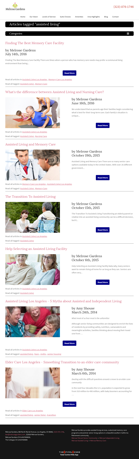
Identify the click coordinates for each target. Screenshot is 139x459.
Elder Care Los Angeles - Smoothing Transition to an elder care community (62, 362)
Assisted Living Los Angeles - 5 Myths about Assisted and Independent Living (63, 301)
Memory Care (41, 83)
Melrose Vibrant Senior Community (84, 438)
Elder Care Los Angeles (32, 410)
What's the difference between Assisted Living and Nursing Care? (54, 92)
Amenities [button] (79, 16)
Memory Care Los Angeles (60, 79)
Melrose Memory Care (98, 440)
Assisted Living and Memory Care (30, 144)
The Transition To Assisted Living (30, 197)
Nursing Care (41, 136)
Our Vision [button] (34, 16)
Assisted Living (27, 83)
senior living (40, 415)
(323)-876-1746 (123, 7)
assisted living (26, 354)
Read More (69, 73)
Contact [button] (115, 16)
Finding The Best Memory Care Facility (34, 43)
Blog (106, 16)
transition (51, 415)
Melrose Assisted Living (80, 440)
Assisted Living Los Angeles (34, 79)
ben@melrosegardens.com (15, 434)
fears (36, 354)
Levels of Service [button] (49, 16)
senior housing (54, 354)
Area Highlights (94, 16)
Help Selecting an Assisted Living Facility (36, 249)
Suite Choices (65, 16)
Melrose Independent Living (109, 438)
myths (43, 354)
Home (22, 16)
